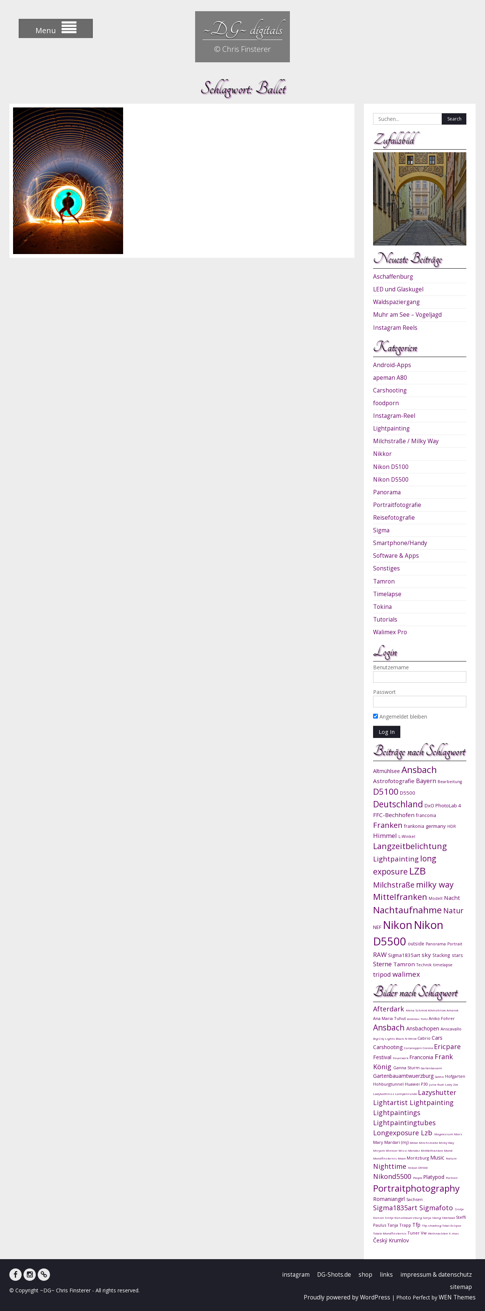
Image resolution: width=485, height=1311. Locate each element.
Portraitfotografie (397, 505)
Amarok (453, 1010)
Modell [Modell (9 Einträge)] (435, 898)
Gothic (440, 1076)
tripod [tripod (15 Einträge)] (382, 974)
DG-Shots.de (334, 1275)
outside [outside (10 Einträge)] (416, 944)
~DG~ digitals (242, 29)
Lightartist (391, 1102)
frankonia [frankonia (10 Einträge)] (414, 826)
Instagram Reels (395, 328)
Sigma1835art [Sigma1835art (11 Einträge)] (404, 955)
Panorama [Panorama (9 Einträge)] (436, 944)
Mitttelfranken (432, 1150)
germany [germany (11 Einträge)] (436, 826)
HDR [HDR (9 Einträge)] (451, 826)
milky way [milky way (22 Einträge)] (435, 884)
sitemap (461, 1287)
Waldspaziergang (396, 302)
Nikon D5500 (391, 480)
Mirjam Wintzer (385, 1150)
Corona (428, 1048)
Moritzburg (418, 1158)
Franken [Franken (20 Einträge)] (388, 825)
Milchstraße (429, 1143)
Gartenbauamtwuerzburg (404, 1075)
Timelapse (387, 594)
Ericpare (447, 1046)
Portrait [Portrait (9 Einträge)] (454, 944)
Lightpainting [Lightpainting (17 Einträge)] (396, 858)
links (386, 1275)
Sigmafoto (437, 1207)
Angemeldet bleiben (400, 716)
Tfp (417, 1224)
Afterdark (389, 1008)
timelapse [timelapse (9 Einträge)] (443, 964)
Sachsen (414, 1199)
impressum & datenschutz (436, 1275)
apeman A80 (390, 378)
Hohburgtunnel (389, 1084)
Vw (424, 1233)
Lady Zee (451, 1084)
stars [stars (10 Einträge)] (457, 955)
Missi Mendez (409, 1150)
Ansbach (389, 1027)
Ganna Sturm (407, 1067)
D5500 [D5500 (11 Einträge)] (407, 792)
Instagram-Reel (394, 416)
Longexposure (397, 1132)
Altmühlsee (437, 1010)
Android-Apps (392, 365)
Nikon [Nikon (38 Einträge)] (397, 924)
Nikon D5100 (391, 467)
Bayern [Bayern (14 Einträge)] (426, 781)
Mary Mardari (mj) (391, 1142)
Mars (458, 1134)
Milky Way (446, 1143)
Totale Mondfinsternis (390, 1233)
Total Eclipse (451, 1225)
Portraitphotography (416, 1188)
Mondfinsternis (385, 1158)
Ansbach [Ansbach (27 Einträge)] (419, 769)
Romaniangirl (389, 1198)
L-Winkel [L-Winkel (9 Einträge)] (406, 836)
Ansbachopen (423, 1028)
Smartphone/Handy (400, 543)
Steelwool (449, 1217)
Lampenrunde (406, 1094)
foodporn (386, 403)
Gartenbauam (431, 1068)
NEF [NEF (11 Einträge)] (377, 927)
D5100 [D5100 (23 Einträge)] (385, 791)
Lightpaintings (396, 1112)
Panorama (387, 492)
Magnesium (444, 1134)
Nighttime (390, 1166)
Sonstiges (386, 568)
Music (438, 1157)
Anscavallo (451, 1029)
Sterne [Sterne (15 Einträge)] (382, 964)
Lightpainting (391, 428)
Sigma (381, 530)
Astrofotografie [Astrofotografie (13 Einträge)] (393, 781)
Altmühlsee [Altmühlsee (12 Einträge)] (386, 771)
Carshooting (390, 390)
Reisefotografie (394, 518)
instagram (296, 1275)
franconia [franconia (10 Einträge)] (426, 815)
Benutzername (391, 667)
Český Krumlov (391, 1240)
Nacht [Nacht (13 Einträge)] (452, 897)
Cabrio (424, 1038)
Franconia (422, 1057)
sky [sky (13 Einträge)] (426, 954)
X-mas (454, 1233)
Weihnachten (438, 1233)
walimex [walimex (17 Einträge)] (406, 974)
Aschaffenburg (393, 277)
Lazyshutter (437, 1092)
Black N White (406, 1038)
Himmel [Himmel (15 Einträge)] (385, 835)
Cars (437, 1037)
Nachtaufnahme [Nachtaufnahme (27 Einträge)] (407, 910)
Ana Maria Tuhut (390, 1018)
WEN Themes (457, 1297)
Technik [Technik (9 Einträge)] (424, 964)
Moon (402, 1158)
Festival (383, 1057)
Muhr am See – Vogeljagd (407, 315)
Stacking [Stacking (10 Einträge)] (441, 955)
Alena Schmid (417, 1010)
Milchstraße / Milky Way (406, 441)
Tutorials (385, 619)
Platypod (434, 1176)
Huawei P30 (417, 1084)
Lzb (427, 1132)
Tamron (384, 581)
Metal (414, 1143)
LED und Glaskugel (398, 289)
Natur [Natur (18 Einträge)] (453, 910)
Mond (448, 1150)
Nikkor (382, 454)
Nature (451, 1158)
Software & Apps (396, 556)
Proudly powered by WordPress (347, 1297)
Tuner (414, 1233)
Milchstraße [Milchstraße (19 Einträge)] (393, 885)
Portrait (451, 1178)
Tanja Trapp (399, 1225)
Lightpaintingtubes (404, 1122)
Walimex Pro (390, 632)
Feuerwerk (401, 1058)
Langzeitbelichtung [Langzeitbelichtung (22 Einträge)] (410, 846)
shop (365, 1275)
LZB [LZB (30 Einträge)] (417, 870)
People (418, 1178)
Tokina (382, 607)
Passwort (384, 691)
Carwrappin (413, 1048)
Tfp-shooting (432, 1225)
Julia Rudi (437, 1084)
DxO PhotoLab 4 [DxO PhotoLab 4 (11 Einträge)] (443, 805)
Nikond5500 (393, 1176)
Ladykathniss (384, 1094)
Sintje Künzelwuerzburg (404, 1217)
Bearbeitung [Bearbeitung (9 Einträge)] (450, 781)
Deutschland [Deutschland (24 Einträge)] (398, 804)
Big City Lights (384, 1038)
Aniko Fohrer (442, 1018)
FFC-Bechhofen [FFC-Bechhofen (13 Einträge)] (393, 815)
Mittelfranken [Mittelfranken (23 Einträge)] (400, 896)
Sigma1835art (396, 1207)
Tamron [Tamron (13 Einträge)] (404, 964)
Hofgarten (455, 1076)
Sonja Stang (432, 1217)
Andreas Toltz (418, 1019)
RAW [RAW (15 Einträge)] (380, 954)
